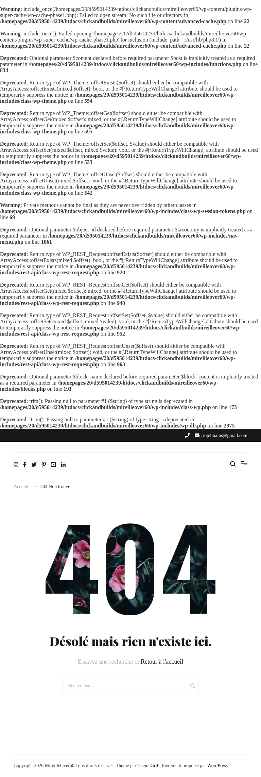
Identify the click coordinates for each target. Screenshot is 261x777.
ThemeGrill (148, 765)
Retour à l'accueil (162, 661)
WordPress (217, 765)
